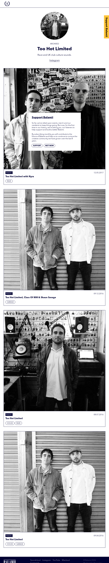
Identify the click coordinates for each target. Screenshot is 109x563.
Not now (49, 146)
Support (37, 146)
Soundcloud (35, 560)
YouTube (56, 560)
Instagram (54, 60)
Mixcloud (66, 560)
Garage (10, 302)
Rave (9, 181)
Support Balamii (106, 27)
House (10, 423)
